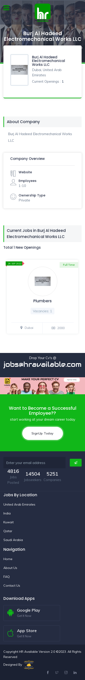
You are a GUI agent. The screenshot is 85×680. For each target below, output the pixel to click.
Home (7, 559)
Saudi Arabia (13, 540)
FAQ (6, 577)
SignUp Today (43, 433)
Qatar (7, 531)
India (7, 513)
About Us (10, 568)
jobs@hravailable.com (43, 364)
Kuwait (8, 522)
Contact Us (11, 585)
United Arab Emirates (19, 504)
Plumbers (42, 301)
